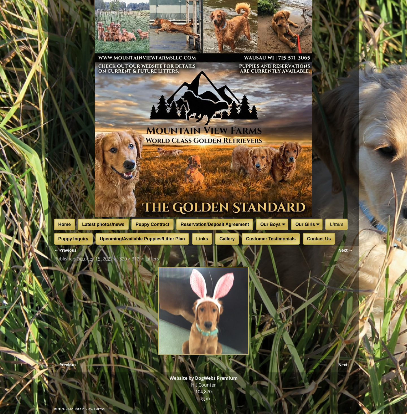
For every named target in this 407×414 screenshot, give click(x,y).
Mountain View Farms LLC (90, 408)
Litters (336, 224)
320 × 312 (129, 259)
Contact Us (319, 238)
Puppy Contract (152, 224)
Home (64, 224)
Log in (203, 398)
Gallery (227, 238)
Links (202, 238)
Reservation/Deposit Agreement (215, 224)
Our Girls (308, 224)
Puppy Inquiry (73, 238)
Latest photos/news (103, 224)
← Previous (65, 250)
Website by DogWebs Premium (204, 378)
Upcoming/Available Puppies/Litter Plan (142, 238)
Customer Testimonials (271, 238)
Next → (345, 250)
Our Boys (273, 224)
